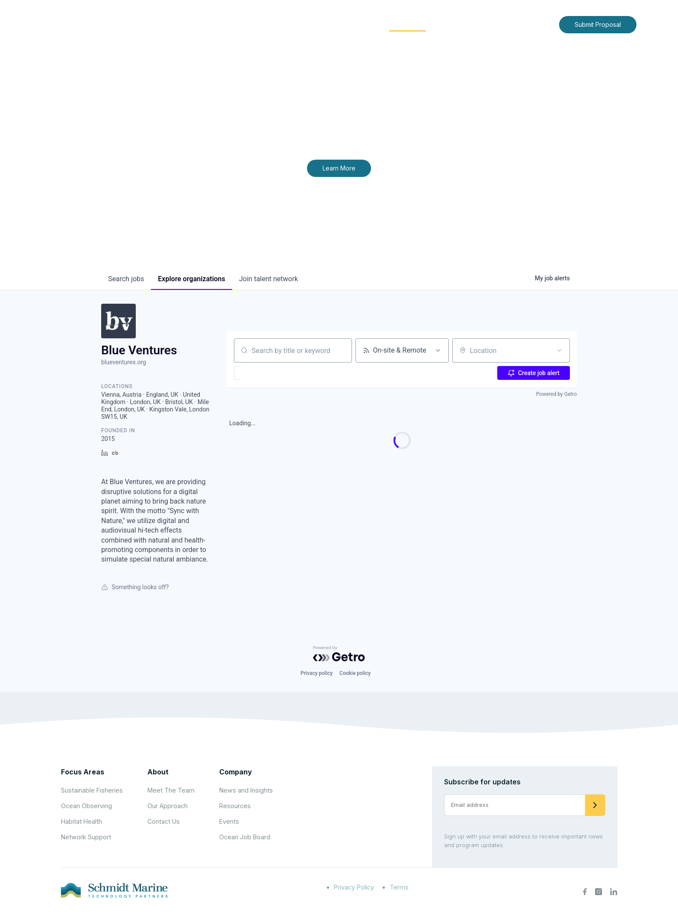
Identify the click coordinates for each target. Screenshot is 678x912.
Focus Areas (350, 24)
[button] (262, 373)
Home (268, 24)
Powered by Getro (556, 394)
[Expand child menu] (316, 24)
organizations (191, 279)
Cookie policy (355, 673)
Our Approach (167, 805)
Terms (399, 887)
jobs (126, 279)
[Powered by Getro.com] (339, 654)
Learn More (339, 168)
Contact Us (534, 24)
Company (235, 771)
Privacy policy (317, 673)
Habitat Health (81, 821)
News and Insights (473, 24)
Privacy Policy (354, 887)
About (302, 24)
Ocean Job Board (244, 837)
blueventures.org (123, 362)
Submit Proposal (598, 24)
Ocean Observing (86, 805)
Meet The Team (171, 790)
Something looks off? (135, 587)
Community (407, 24)
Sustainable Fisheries (92, 790)
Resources (235, 805)
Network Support (86, 837)
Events (229, 821)
